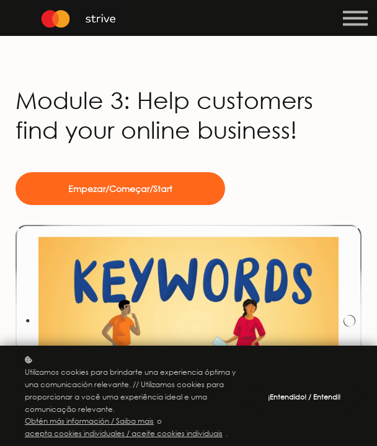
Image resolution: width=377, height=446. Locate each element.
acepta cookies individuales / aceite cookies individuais (124, 433)
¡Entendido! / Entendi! (304, 397)
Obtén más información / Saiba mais (89, 421)
